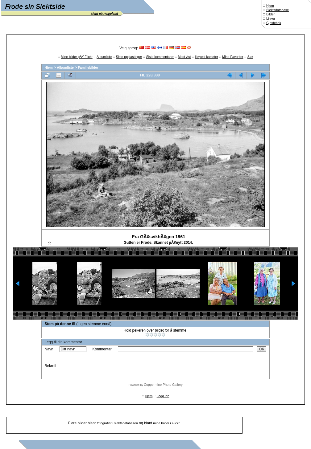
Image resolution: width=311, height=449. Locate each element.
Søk (250, 57)
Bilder (270, 14)
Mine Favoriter (232, 57)
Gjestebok (273, 23)
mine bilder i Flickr (166, 423)
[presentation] (165, 366)
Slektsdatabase (277, 10)
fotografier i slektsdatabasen (117, 423)
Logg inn (163, 396)
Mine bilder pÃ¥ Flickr (76, 57)
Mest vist (184, 57)
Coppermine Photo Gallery (163, 384)
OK (261, 349)
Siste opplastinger (129, 57)
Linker (270, 18)
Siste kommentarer (160, 57)
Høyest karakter (206, 57)
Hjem (270, 5)
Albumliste (104, 57)
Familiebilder (88, 67)
